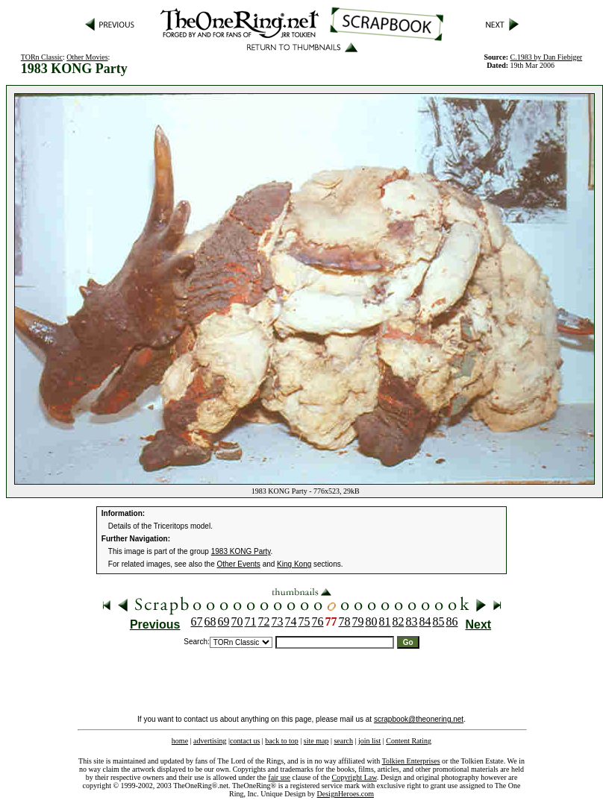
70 (237, 621)
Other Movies (86, 57)
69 (224, 621)
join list (369, 741)
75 (304, 621)
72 (264, 621)
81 (385, 621)
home (180, 741)
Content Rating (408, 741)
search (343, 741)
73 (278, 621)
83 (412, 621)
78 (345, 621)
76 (318, 621)
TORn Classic (42, 57)
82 (398, 621)
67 (197, 621)
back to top (281, 741)
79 (358, 621)
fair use (279, 777)
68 (210, 621)
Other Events (238, 564)
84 (425, 621)
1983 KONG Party (241, 551)
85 (439, 621)
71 (251, 621)
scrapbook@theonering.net (418, 719)
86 (452, 621)
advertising (209, 741)
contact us (245, 741)
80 (372, 621)
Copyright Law (354, 777)
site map (316, 741)
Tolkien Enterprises (411, 761)
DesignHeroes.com (345, 794)
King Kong (294, 564)
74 (291, 621)
